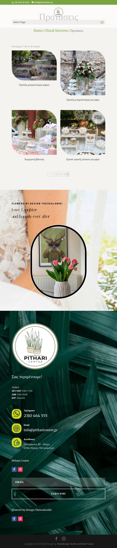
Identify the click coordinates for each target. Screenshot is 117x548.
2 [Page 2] (57, 174)
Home (38, 31)
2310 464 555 (36, 415)
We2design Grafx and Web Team (75, 543)
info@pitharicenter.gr (40, 430)
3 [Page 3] (60, 174)
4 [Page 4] (64, 174)
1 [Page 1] (53, 174)
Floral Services (56, 31)
